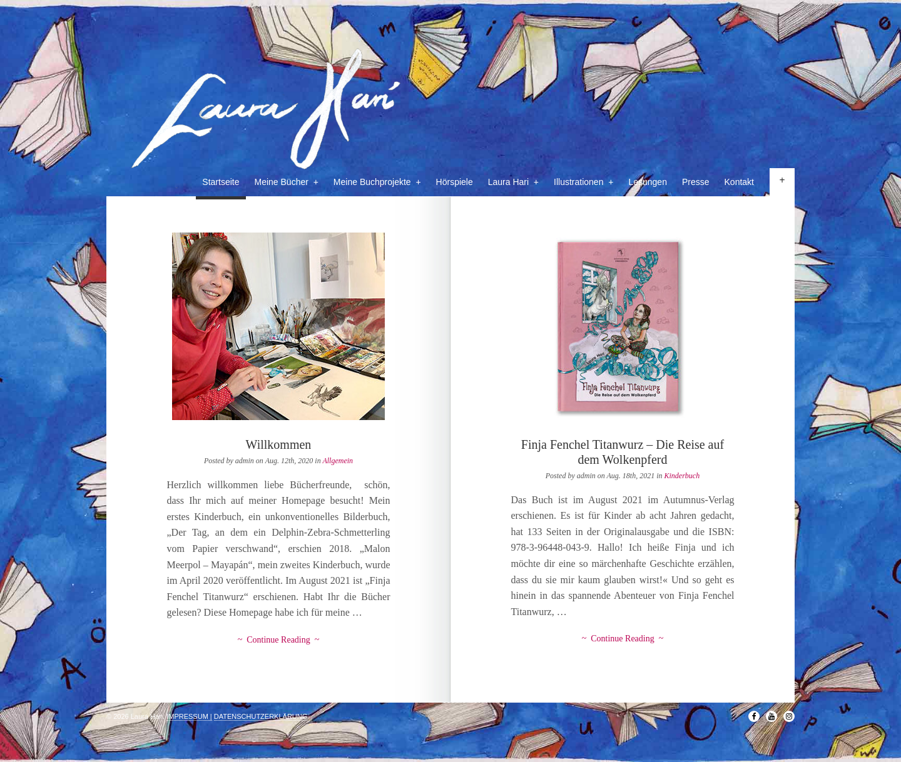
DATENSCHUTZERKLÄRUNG (261, 716)
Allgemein (337, 460)
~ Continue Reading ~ (279, 639)
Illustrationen (583, 182)
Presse (696, 182)
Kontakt (739, 182)
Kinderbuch (682, 475)
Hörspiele (454, 182)
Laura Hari (513, 182)
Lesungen (647, 182)
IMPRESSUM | (189, 716)
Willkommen (279, 444)
